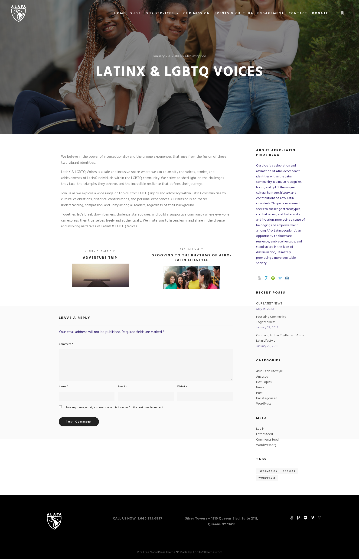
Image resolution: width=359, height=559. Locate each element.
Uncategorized (266, 398)
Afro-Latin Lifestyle (269, 371)
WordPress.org (266, 445)
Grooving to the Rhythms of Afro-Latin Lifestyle (280, 338)
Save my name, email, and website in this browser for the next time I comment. (114, 407)
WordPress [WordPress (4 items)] (267, 478)
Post (259, 393)
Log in (260, 429)
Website (182, 386)
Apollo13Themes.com (207, 552)
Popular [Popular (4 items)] (289, 471)
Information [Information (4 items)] (267, 471)
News (260, 387)
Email (122, 386)
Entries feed (264, 434)
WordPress (263, 403)
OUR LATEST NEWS (269, 303)
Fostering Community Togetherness (271, 319)
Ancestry (262, 376)
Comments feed (267, 439)
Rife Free (143, 552)
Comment (66, 344)
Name (63, 386)
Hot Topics (263, 382)
